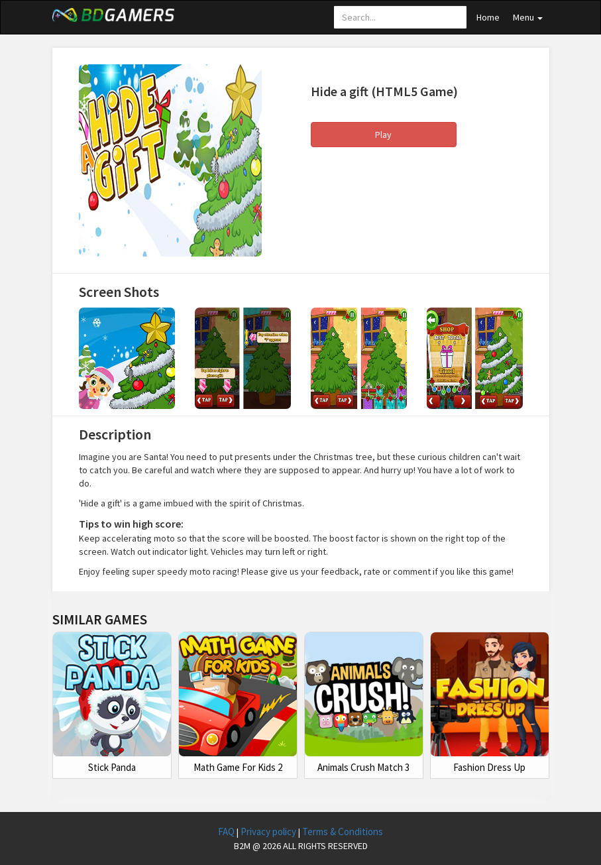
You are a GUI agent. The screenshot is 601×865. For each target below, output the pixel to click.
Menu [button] (528, 17)
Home (488, 17)
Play (383, 135)
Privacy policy (269, 831)
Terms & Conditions (342, 831)
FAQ (227, 831)
